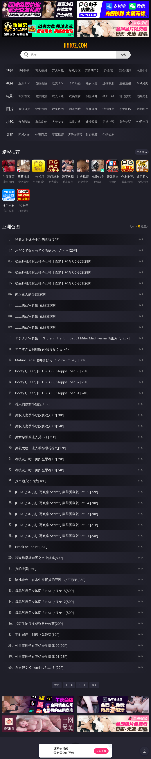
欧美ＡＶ (58, 83)
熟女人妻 (92, 83)
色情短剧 (108, 134)
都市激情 (24, 122)
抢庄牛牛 (142, 70)
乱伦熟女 (125, 96)
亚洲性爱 (24, 96)
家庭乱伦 (41, 122)
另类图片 (142, 109)
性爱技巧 (142, 122)
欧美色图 (58, 109)
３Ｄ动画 (75, 83)
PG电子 (24, 70)
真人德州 (41, 70)
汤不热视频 (74, 134)
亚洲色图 (41, 109)
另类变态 (142, 96)
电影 (10, 96)
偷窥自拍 (24, 109)
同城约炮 (24, 134)
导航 (10, 134)
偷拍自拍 (41, 96)
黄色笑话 (125, 122)
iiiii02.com (75, 45)
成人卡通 (58, 96)
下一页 (82, 685)
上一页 (69, 685)
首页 (56, 685)
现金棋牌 (125, 70)
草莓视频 (58, 134)
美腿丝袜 (92, 109)
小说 (10, 121)
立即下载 (101, 751)
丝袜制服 (108, 83)
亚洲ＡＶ (24, 83)
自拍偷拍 (41, 83)
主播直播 (125, 83)
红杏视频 (92, 134)
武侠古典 (75, 122)
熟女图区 (125, 109)
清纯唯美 (108, 109)
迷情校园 (92, 122)
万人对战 (58, 70)
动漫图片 (75, 109)
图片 (10, 108)
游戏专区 (75, 70)
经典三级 (108, 96)
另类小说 (108, 122)
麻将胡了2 (91, 70)
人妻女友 (58, 122)
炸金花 (108, 70)
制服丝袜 (92, 96)
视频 (10, 83)
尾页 (94, 685)
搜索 (123, 55)
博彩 (10, 70)
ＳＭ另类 (142, 83)
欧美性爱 (75, 96)
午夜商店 (41, 134)
